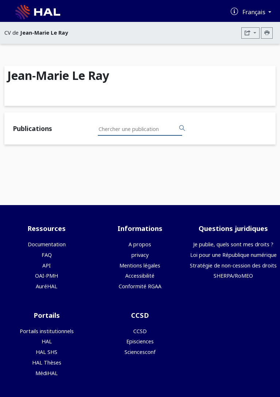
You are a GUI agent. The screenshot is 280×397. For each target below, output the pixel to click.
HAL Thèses (46, 362)
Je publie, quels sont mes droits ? (233, 244)
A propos (140, 244)
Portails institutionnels (47, 331)
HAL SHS (46, 351)
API (46, 265)
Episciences (140, 341)
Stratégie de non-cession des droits (233, 265)
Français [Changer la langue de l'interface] (254, 12)
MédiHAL (46, 373)
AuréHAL (46, 286)
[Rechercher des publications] (182, 128)
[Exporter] (250, 33)
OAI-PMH (46, 275)
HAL (47, 341)
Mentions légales (139, 265)
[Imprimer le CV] (267, 33)
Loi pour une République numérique (233, 254)
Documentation (47, 244)
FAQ (47, 254)
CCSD (140, 331)
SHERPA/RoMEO (233, 275)
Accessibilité (139, 275)
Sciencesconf (140, 351)
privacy (140, 254)
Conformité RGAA (140, 286)
